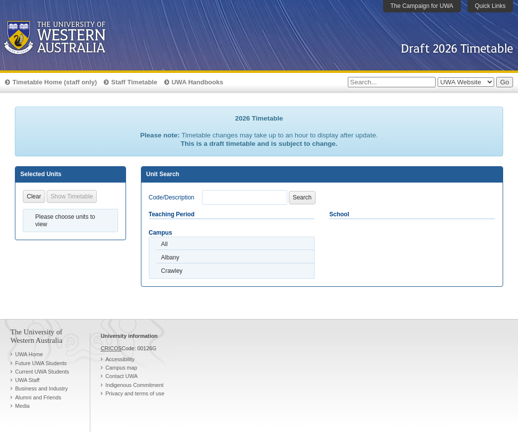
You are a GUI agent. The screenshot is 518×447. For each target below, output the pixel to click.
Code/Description (171, 197)
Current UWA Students (42, 372)
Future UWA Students (40, 363)
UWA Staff (27, 380)
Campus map (121, 368)
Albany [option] (170, 257)
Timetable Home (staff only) (54, 82)
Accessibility (119, 359)
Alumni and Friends (38, 397)
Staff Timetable (134, 82)
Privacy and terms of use (134, 393)
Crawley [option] (172, 270)
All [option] (164, 244)
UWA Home (29, 354)
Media (22, 406)
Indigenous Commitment (134, 385)
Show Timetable (72, 196)
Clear (34, 196)
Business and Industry (41, 388)
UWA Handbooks (197, 82)
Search (302, 197)
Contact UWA (121, 376)
